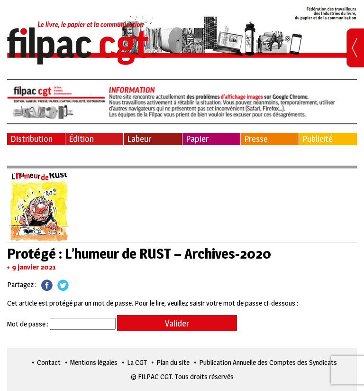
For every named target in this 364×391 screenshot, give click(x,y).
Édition (81, 139)
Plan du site (173, 362)
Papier (197, 139)
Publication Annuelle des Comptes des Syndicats (268, 362)
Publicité (317, 139)
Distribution (31, 139)
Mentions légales (94, 362)
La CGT (137, 362)
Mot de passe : (61, 323)
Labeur (139, 139)
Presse (256, 139)
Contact (49, 362)
